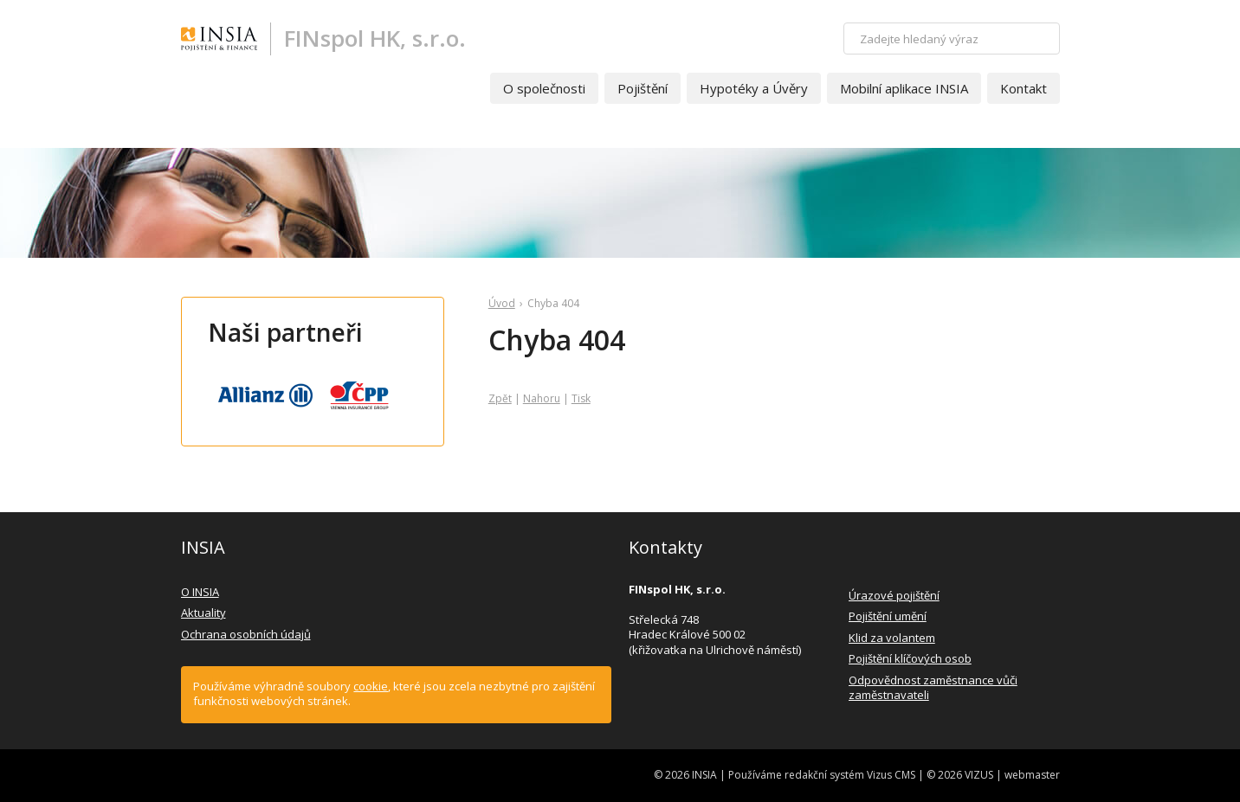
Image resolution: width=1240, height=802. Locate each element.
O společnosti (544, 88)
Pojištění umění (888, 616)
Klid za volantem (892, 637)
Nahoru (541, 398)
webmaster (1032, 774)
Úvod (501, 303)
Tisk (581, 398)
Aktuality (203, 612)
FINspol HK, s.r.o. (375, 38)
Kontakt (1023, 88)
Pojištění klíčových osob (910, 658)
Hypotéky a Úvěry (754, 88)
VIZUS (979, 774)
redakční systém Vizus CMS (850, 774)
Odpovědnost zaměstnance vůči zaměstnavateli (933, 687)
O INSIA (200, 592)
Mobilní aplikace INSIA (904, 88)
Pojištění (642, 88)
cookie (370, 686)
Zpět (500, 398)
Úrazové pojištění (894, 595)
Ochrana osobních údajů (246, 634)
